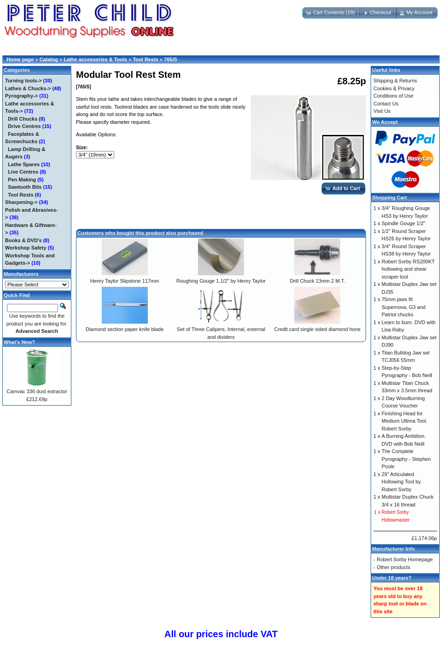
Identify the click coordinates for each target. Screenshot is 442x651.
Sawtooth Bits (24, 187)
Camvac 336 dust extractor (36, 391)
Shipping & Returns (395, 80)
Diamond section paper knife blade (124, 329)
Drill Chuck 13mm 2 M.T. (317, 281)
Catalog (49, 59)
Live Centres (23, 171)
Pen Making (22, 179)
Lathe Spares (24, 164)
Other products (393, 567)
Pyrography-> (21, 96)
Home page (20, 59)
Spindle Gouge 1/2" (403, 223)
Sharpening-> (21, 202)
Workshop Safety (26, 247)
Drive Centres (24, 126)
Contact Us (385, 103)
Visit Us (381, 111)
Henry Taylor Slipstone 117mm (124, 281)
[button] (331, 13)
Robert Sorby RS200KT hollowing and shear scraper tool (408, 269)
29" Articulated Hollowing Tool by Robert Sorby (401, 481)
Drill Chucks (22, 119)
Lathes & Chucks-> (28, 88)
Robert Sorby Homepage (405, 559)
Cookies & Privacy (393, 88)
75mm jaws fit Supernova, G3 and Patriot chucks (403, 306)
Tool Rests (145, 59)
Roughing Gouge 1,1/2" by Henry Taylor (221, 281)
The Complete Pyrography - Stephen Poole (406, 458)
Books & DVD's (23, 240)
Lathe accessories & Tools (95, 59)
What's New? (19, 342)
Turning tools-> (23, 80)
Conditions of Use (393, 96)
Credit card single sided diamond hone (317, 329)
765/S (170, 59)
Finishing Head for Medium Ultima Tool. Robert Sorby (404, 421)
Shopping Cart (389, 197)
